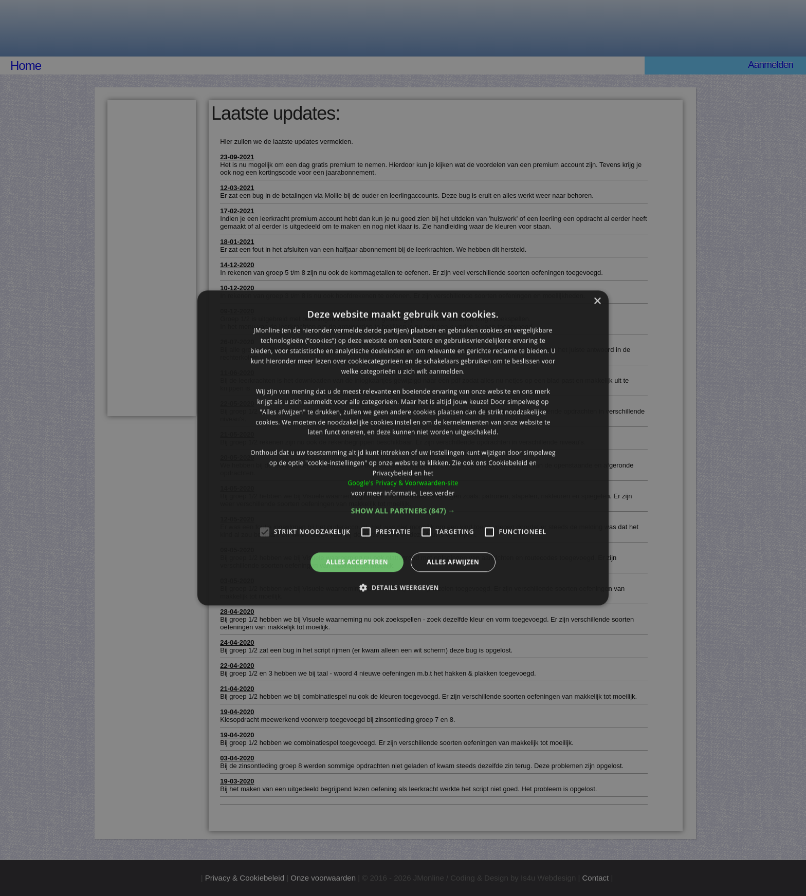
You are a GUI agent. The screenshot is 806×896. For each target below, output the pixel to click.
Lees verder (437, 493)
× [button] (597, 301)
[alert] (403, 448)
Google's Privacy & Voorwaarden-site (402, 483)
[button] (403, 510)
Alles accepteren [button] (357, 561)
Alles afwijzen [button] (453, 561)
